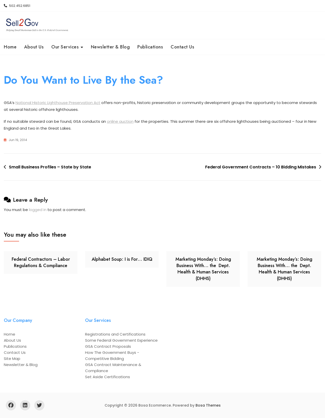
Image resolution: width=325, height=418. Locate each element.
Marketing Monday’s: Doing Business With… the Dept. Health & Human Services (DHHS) (203, 269)
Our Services (65, 47)
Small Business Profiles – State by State (50, 167)
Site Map (12, 358)
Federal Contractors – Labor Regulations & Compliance (41, 262)
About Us (34, 47)
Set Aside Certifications (107, 376)
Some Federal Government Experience (121, 340)
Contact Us (182, 47)
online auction (120, 121)
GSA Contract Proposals (108, 346)
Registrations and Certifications (115, 334)
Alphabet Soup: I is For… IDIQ (122, 259)
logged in (37, 209)
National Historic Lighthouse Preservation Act (57, 102)
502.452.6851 (17, 5)
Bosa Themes (208, 405)
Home (10, 47)
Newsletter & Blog (110, 47)
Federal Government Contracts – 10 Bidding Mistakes (260, 167)
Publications (150, 47)
